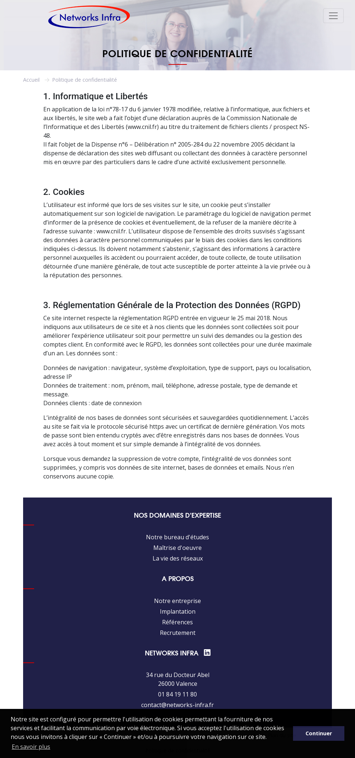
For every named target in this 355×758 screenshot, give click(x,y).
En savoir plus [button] (31, 747)
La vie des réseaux (178, 558)
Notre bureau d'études (177, 537)
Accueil (31, 79)
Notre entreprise (177, 601)
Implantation (177, 611)
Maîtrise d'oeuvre (177, 548)
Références (177, 622)
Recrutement (177, 633)
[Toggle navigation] (333, 15)
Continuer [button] (318, 733)
